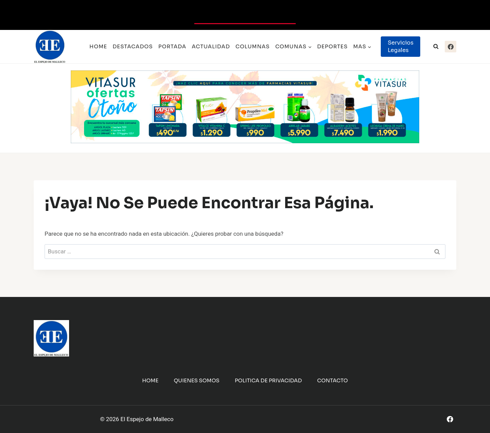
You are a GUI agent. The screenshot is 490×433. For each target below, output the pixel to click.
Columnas (252, 46)
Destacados (133, 46)
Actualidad (211, 46)
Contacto (332, 380)
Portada (172, 46)
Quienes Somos (196, 380)
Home (98, 46)
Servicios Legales (400, 46)
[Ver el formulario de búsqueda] (435, 46)
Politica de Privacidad (268, 380)
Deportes (332, 46)
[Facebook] (450, 46)
